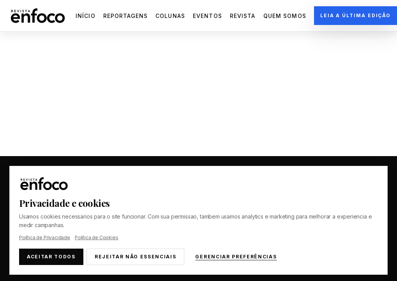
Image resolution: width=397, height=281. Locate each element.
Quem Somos (284, 15)
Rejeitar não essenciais (135, 257)
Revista (243, 15)
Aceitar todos (51, 257)
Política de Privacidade (44, 237)
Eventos (207, 15)
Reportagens (125, 15)
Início (85, 15)
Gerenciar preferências (236, 257)
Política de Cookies (96, 237)
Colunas (170, 15)
